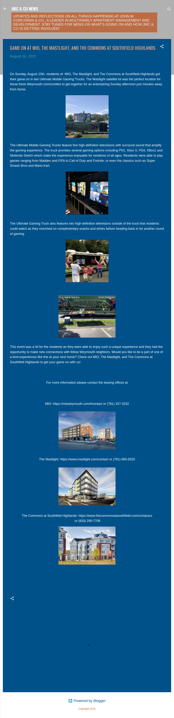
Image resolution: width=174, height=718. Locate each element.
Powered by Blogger (87, 701)
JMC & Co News (24, 8)
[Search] (169, 9)
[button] (162, 46)
